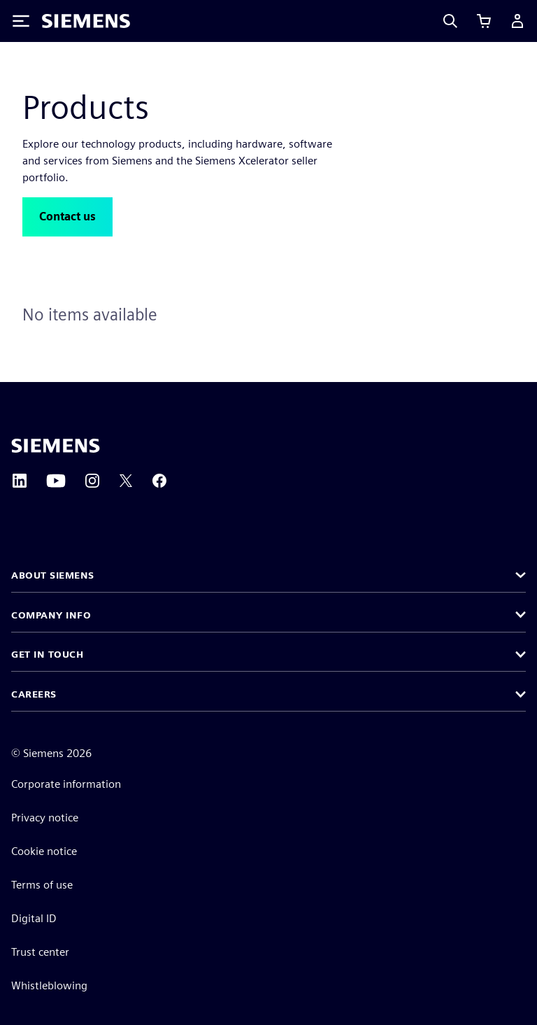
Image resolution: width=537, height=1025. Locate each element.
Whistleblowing (49, 985)
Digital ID (34, 918)
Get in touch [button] (47, 654)
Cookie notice (44, 851)
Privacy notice (44, 817)
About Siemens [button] (52, 575)
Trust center (40, 952)
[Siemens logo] (86, 21)
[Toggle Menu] (21, 21)
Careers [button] (34, 694)
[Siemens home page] (55, 446)
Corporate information (66, 784)
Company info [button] (51, 615)
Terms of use (42, 884)
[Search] (450, 21)
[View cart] (484, 21)
